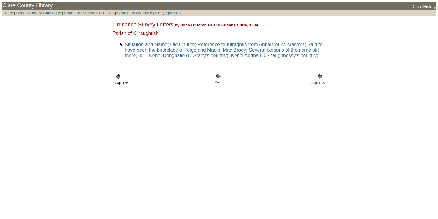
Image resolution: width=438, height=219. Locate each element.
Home (7, 13)
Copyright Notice (170, 13)
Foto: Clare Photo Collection (89, 13)
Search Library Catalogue (38, 13)
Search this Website (134, 13)
